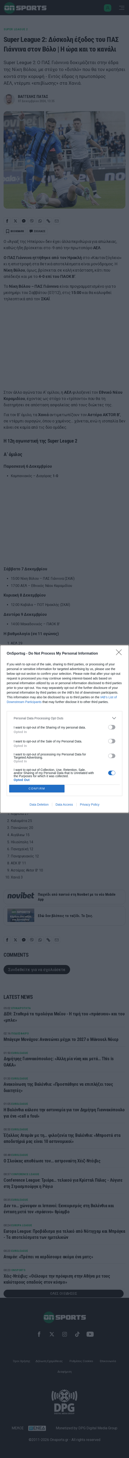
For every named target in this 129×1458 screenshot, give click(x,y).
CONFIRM (36, 788)
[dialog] (64, 729)
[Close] (120, 653)
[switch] (111, 727)
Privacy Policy (89, 804)
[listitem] (64, 718)
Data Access (64, 804)
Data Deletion (39, 804)
